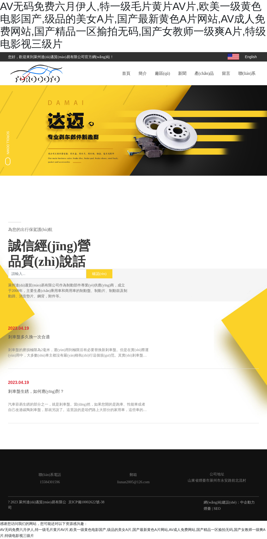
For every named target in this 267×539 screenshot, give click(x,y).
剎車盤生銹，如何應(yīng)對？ (36, 391)
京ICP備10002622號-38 (86, 502)
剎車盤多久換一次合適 (29, 337)
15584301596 (50, 482)
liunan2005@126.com (133, 482)
